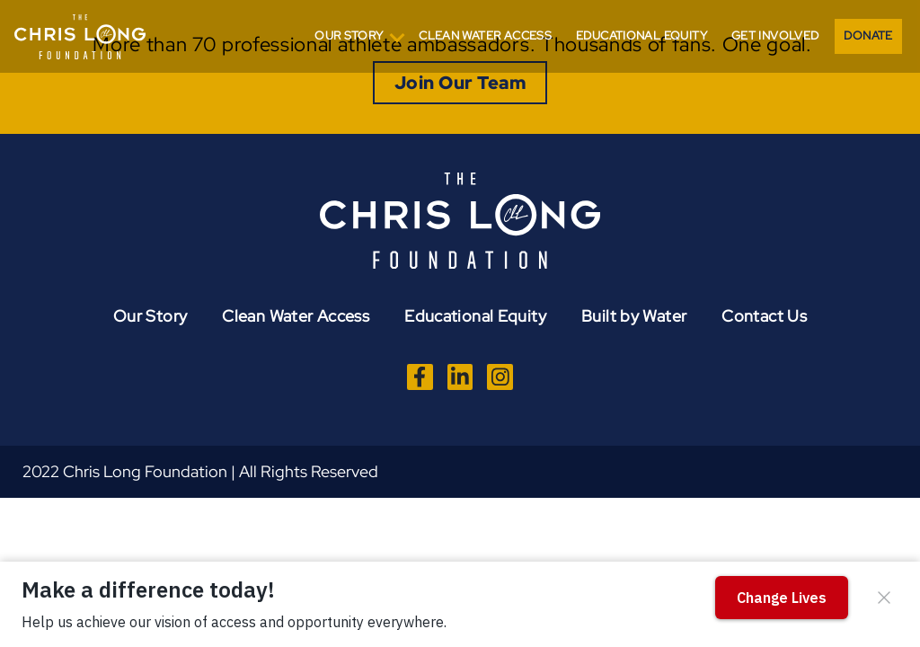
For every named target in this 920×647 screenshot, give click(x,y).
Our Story (348, 35)
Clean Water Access (485, 35)
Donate (868, 35)
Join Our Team (460, 82)
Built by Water (633, 316)
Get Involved (775, 35)
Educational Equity (641, 35)
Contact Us (764, 316)
